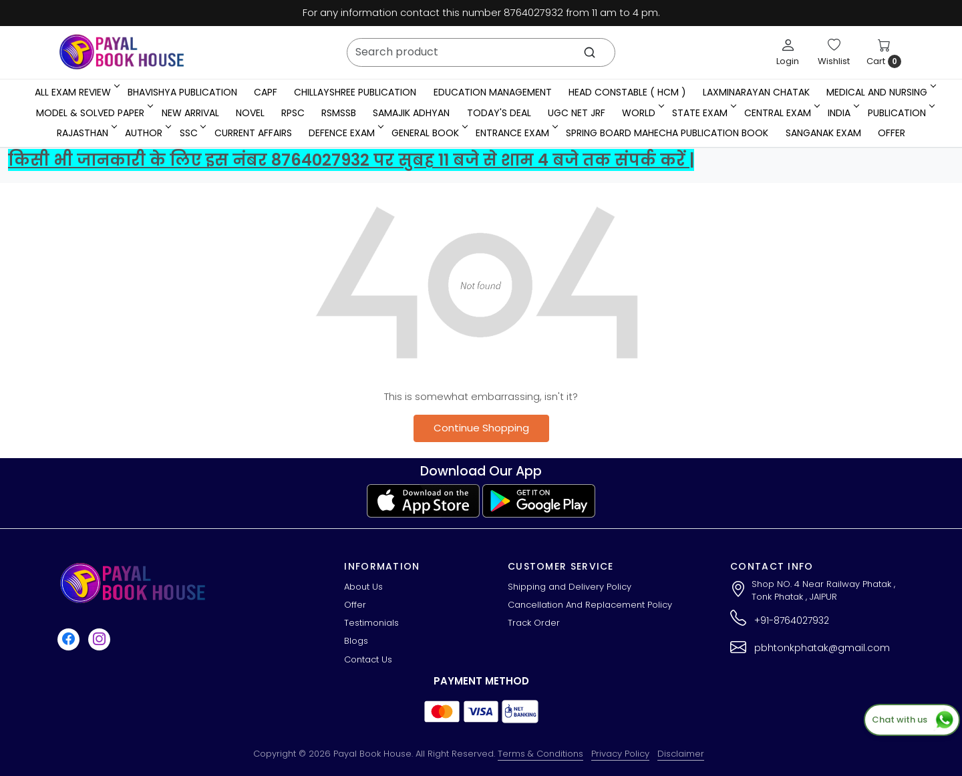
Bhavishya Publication (182, 92)
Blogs (356, 640)
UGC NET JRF (576, 113)
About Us (363, 586)
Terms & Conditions (540, 753)
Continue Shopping (481, 428)
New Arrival (190, 113)
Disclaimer (680, 753)
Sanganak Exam (823, 133)
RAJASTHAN (86, 133)
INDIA (842, 113)
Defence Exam (345, 133)
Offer (891, 133)
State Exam (703, 113)
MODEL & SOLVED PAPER (93, 113)
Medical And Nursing (880, 92)
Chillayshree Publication (355, 92)
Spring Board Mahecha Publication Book (667, 133)
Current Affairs (253, 133)
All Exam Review (76, 92)
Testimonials (371, 622)
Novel (250, 113)
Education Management (493, 92)
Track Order (534, 622)
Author (147, 133)
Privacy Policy (620, 753)
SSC (192, 133)
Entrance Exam (516, 133)
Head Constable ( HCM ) (627, 92)
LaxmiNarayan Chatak (756, 92)
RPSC (293, 113)
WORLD (642, 113)
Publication (900, 113)
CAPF (265, 92)
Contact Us (368, 659)
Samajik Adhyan (411, 113)
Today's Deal (499, 113)
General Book (428, 133)
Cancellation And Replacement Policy (590, 604)
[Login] (787, 52)
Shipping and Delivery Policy (569, 586)
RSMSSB (338, 113)
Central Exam (781, 113)
